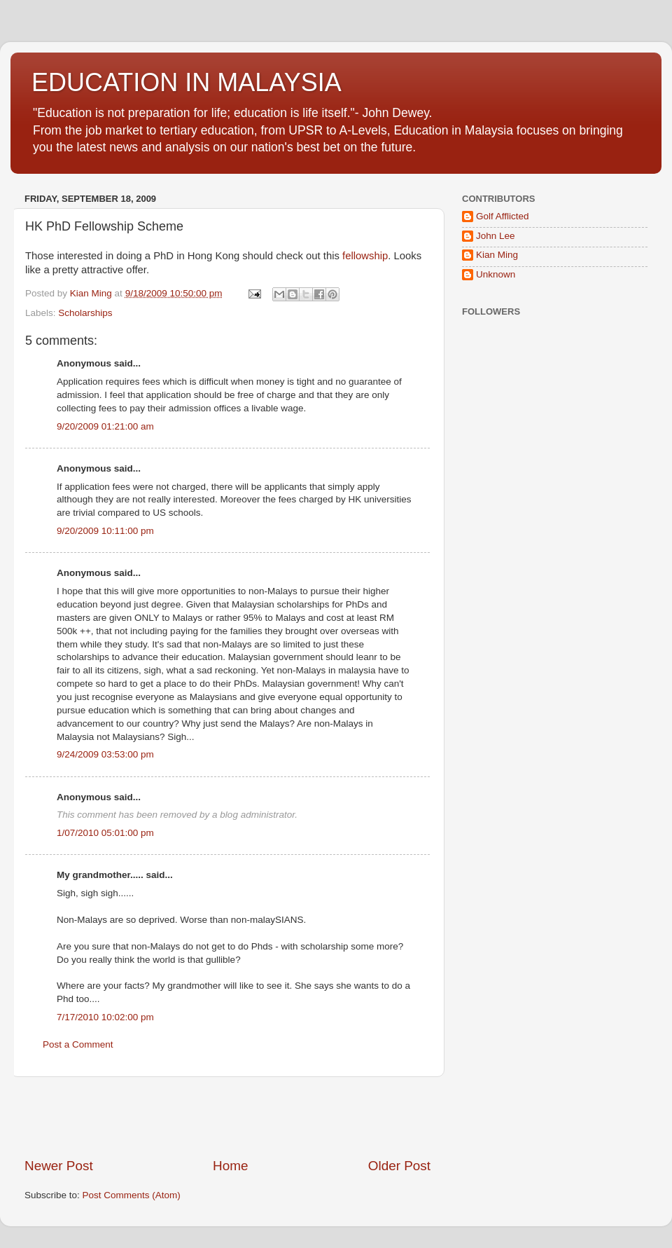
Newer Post (58, 1165)
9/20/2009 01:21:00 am (105, 426)
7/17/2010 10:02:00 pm (105, 1017)
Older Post (399, 1165)
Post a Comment (78, 1044)
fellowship (365, 255)
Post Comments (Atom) (132, 1195)
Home (230, 1165)
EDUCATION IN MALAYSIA (186, 82)
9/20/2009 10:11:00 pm (105, 531)
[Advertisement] (227, 1117)
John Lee (495, 236)
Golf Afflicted (502, 216)
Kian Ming (497, 254)
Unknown (495, 274)
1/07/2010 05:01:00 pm (105, 833)
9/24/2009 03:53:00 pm (105, 754)
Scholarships (85, 313)
